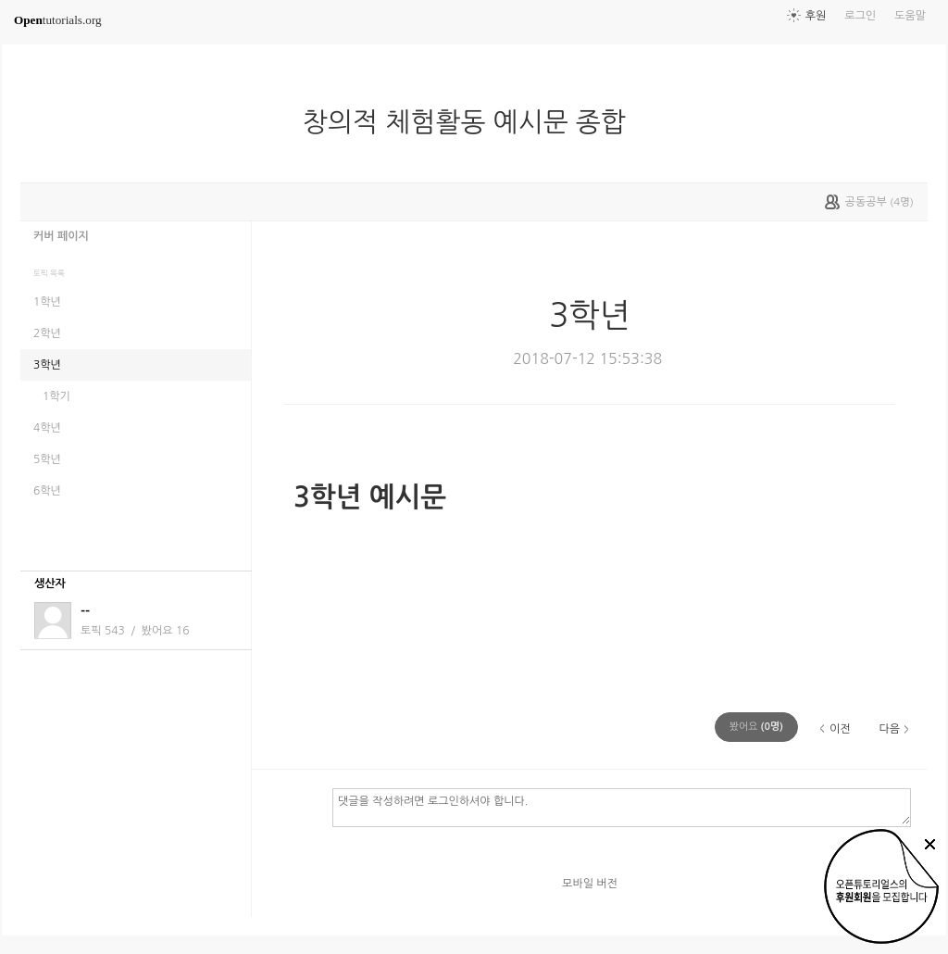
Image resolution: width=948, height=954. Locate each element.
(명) (756, 727)
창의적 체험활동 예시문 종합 (472, 122)
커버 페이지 (61, 236)
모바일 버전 (589, 883)
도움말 (910, 15)
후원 (816, 15)
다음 (889, 728)
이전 (840, 728)
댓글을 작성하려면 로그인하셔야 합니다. (621, 806)
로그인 (860, 15)
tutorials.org (58, 20)
